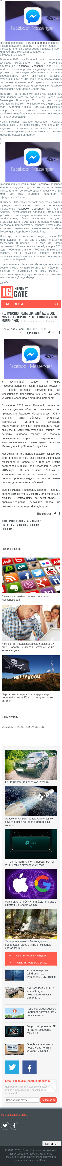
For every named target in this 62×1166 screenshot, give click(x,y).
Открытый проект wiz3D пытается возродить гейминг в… (41, 1029)
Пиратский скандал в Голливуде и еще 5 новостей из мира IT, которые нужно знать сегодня (27, 697)
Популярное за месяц (30, 962)
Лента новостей (33, 321)
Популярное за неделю (31, 955)
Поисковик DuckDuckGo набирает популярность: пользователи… (42, 1012)
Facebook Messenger (30, 66)
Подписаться (48, 1100)
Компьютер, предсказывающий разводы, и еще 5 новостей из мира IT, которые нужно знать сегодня (28, 647)
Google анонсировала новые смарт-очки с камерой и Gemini (40, 1047)
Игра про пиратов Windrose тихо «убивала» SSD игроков (41, 973)
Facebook (41, 42)
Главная (50, 321)
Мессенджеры (17, 521)
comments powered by (23, 726)
